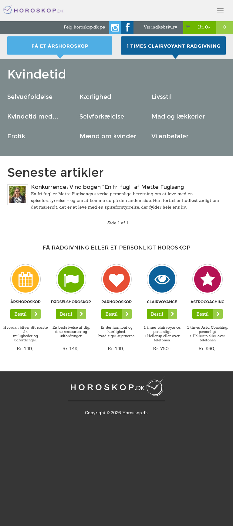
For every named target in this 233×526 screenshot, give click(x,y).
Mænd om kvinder (107, 136)
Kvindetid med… (33, 116)
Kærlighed (95, 96)
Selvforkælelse (101, 116)
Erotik (16, 136)
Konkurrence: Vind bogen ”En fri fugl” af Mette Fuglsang (107, 187)
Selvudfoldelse (29, 96)
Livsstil (161, 96)
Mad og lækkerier (178, 116)
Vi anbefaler (169, 136)
